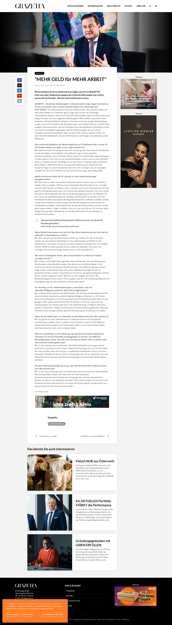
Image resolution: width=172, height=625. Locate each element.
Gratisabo (69, 596)
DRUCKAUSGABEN (75, 6)
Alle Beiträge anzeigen (57, 424)
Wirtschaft (39, 73)
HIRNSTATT (68, 619)
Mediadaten (70, 591)
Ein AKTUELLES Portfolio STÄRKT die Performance (93, 503)
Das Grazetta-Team (73, 601)
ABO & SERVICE (113, 6)
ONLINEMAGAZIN (95, 6)
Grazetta (37, 85)
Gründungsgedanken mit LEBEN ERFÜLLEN (93, 543)
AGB (118, 619)
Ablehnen (27, 614)
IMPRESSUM (125, 619)
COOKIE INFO (101, 619)
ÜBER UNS (141, 6)
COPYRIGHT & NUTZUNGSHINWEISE (84, 619)
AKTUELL (128, 6)
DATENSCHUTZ (111, 619)
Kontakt (69, 606)
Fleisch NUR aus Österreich (95, 461)
